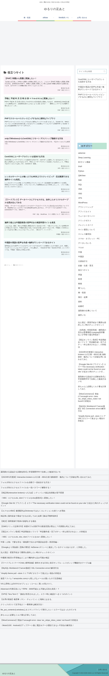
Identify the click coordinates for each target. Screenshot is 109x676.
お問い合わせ (102, 669)
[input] (92, 71)
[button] (104, 71)
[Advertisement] (54, 44)
